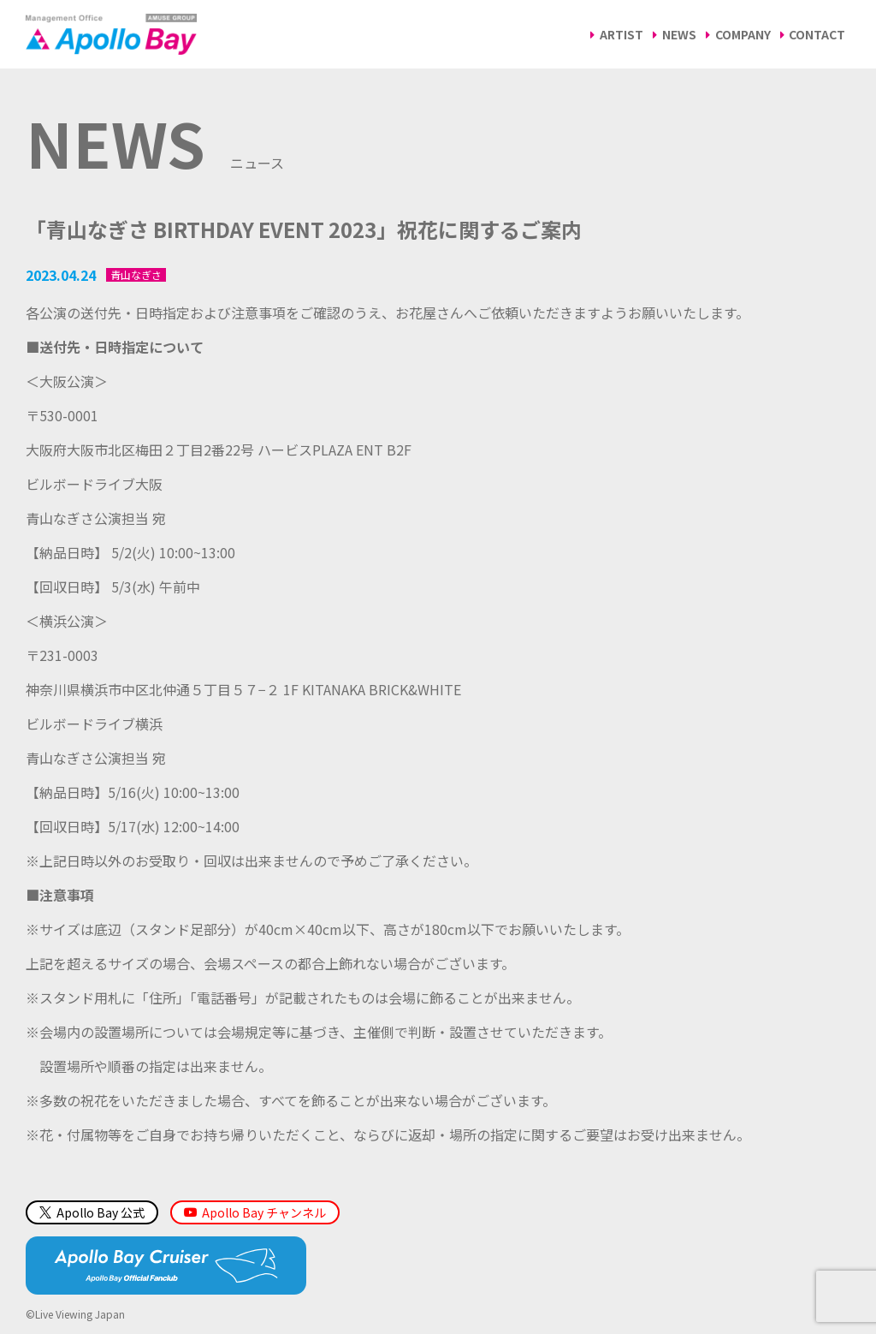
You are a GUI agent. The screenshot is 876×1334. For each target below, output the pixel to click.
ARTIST (621, 34)
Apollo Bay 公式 (92, 1212)
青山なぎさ (136, 275)
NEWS (679, 34)
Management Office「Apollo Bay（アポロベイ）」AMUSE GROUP (111, 34)
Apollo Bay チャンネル (264, 1212)
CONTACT (817, 34)
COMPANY (743, 34)
